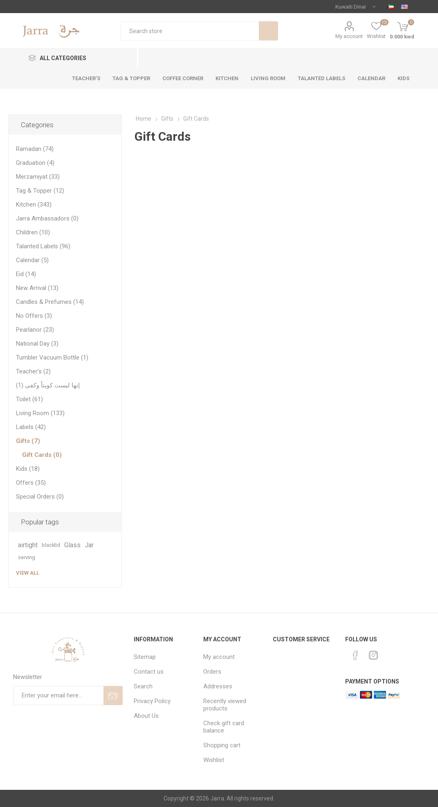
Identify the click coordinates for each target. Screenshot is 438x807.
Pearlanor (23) (35, 329)
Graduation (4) (35, 162)
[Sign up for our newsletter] (58, 695)
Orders (212, 671)
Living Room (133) (40, 413)
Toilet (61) (29, 399)
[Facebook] (355, 655)
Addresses (217, 686)
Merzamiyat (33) (38, 176)
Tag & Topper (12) (40, 190)
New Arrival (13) (37, 288)
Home (143, 118)
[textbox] (189, 30)
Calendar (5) (32, 260)
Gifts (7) (28, 441)
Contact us (149, 671)
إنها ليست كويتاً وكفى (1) (48, 385)
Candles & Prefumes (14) (50, 302)
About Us (146, 715)
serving (26, 557)
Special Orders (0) (40, 496)
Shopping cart (221, 745)
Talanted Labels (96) (43, 246)
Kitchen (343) (34, 204)
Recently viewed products (224, 704)
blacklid (51, 545)
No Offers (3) (34, 315)
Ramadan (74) (35, 149)
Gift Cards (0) (42, 455)
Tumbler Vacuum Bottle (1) (52, 357)
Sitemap (145, 657)
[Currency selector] (355, 6)
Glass (72, 545)
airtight (28, 545)
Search (268, 30)
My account (349, 36)
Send (113, 695)
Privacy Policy (152, 701)
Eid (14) (26, 274)
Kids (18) (28, 468)
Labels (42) (31, 427)
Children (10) (33, 232)
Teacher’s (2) (33, 371)
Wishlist (213, 760)
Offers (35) (31, 482)
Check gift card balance (223, 726)
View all (27, 573)
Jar (89, 545)
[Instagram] (373, 655)
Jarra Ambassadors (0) (47, 218)
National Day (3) (37, 343)
